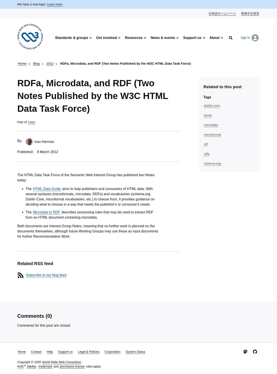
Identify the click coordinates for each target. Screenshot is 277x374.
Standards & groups (71, 38)
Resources (134, 38)
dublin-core (212, 105)
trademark (45, 366)
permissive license (72, 366)
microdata (211, 125)
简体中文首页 (250, 13)
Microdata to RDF (46, 212)
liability (31, 366)
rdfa (206, 154)
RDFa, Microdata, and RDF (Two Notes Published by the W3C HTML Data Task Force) (125, 63)
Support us (192, 38)
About (214, 38)
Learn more (54, 4)
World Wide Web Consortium (61, 362)
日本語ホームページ (222, 13)
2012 (49, 63)
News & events (163, 38)
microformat (212, 134)
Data (31, 122)
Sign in (250, 37)
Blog (36, 63)
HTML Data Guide (47, 189)
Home (22, 63)
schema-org (212, 163)
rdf (206, 144)
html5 (208, 115)
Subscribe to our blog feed (46, 275)
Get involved (106, 38)
